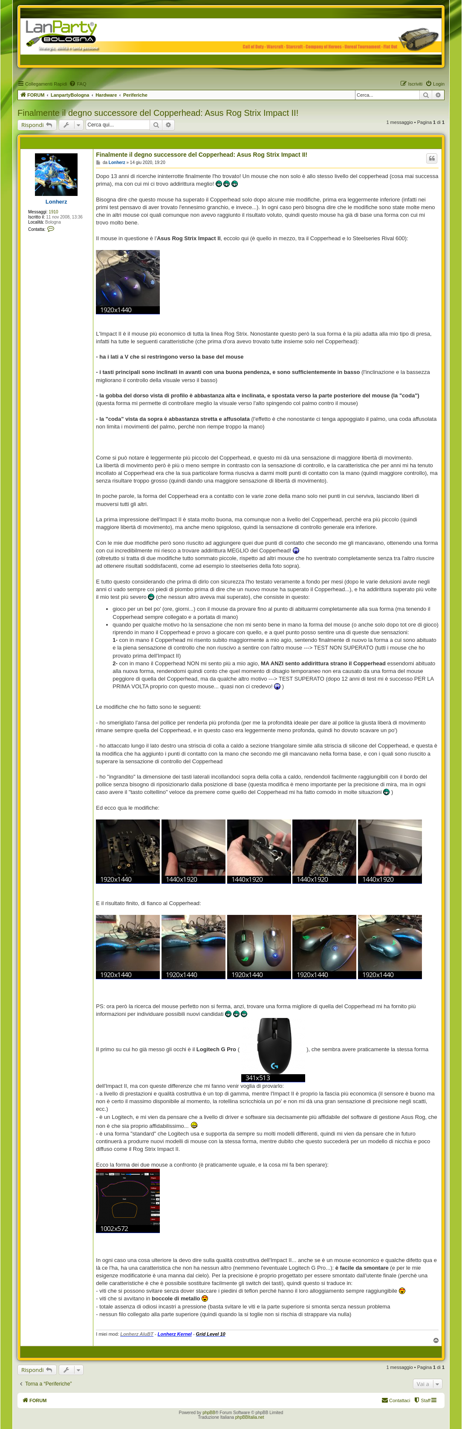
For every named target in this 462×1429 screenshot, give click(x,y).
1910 (53, 212)
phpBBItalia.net (249, 1417)
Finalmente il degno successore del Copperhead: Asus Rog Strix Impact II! (157, 113)
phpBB (208, 1412)
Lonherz (56, 201)
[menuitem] (77, 84)
